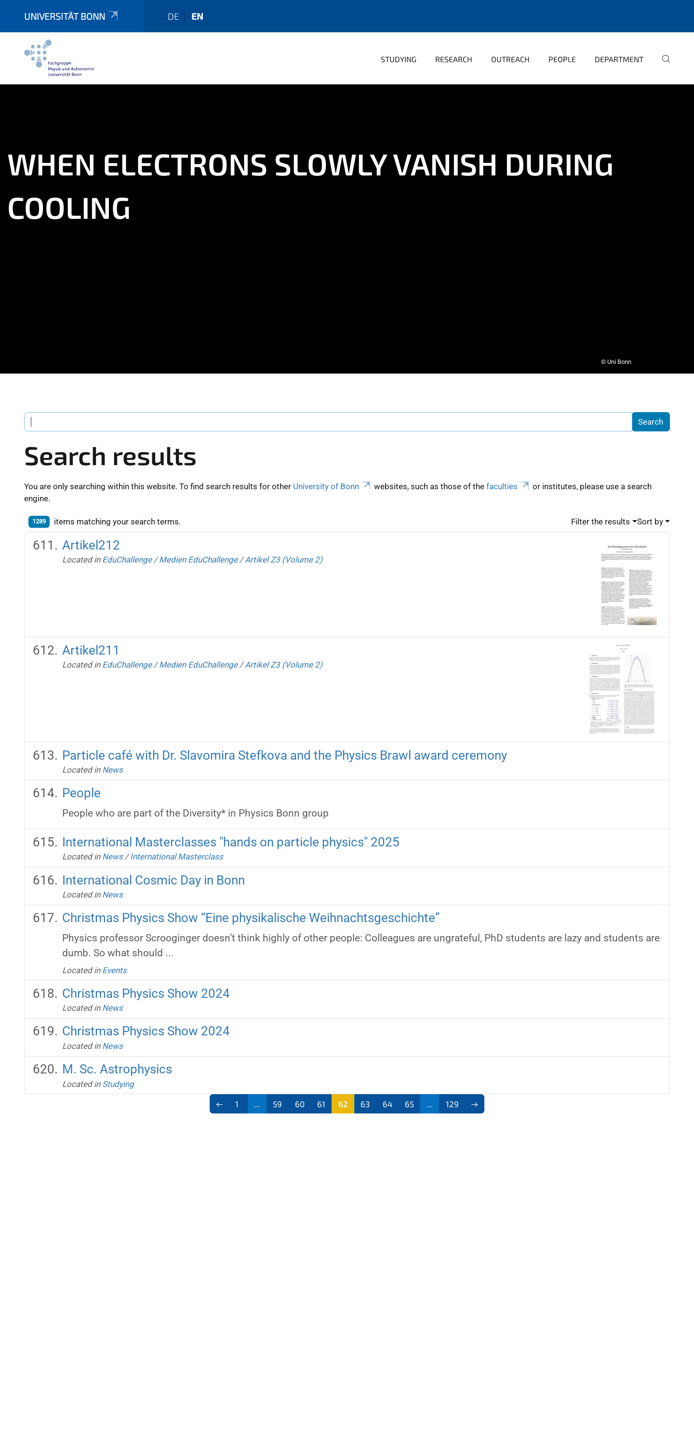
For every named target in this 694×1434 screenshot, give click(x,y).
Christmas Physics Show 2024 (146, 986)
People (562, 52)
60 (300, 1097)
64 (387, 1097)
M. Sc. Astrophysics (117, 1062)
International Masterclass (176, 850)
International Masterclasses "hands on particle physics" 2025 (231, 835)
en (197, 9)
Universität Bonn (72, 9)
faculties (508, 479)
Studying (398, 52)
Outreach (510, 52)
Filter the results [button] (600, 515)
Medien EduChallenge (198, 553)
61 (321, 1097)
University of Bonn (332, 479)
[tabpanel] (347, 222)
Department (619, 52)
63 (365, 1097)
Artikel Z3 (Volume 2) (283, 553)
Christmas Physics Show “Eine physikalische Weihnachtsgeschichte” (251, 911)
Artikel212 (91, 538)
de (173, 9)
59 (277, 1097)
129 (452, 1097)
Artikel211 (91, 643)
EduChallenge (127, 553)
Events (114, 963)
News (112, 763)
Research (453, 52)
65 (409, 1097)
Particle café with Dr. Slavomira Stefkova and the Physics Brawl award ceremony (284, 748)
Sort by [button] (650, 515)
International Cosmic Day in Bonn (153, 873)
